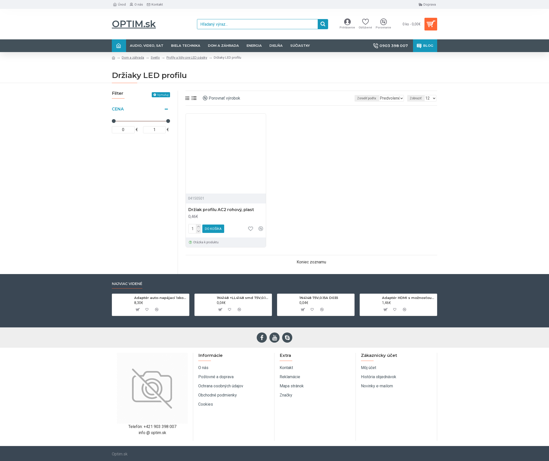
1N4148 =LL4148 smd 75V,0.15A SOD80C (243, 298)
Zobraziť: (417, 98)
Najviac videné (127, 284)
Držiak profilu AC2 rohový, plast (221, 209)
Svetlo (155, 57)
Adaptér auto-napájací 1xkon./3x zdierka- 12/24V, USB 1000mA (160, 298)
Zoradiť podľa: (356, 98)
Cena (118, 109)
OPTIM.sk (134, 23)
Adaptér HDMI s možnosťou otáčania (408, 298)
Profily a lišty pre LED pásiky (186, 57)
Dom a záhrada (133, 57)
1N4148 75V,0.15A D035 (318, 298)
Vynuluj (163, 95)
